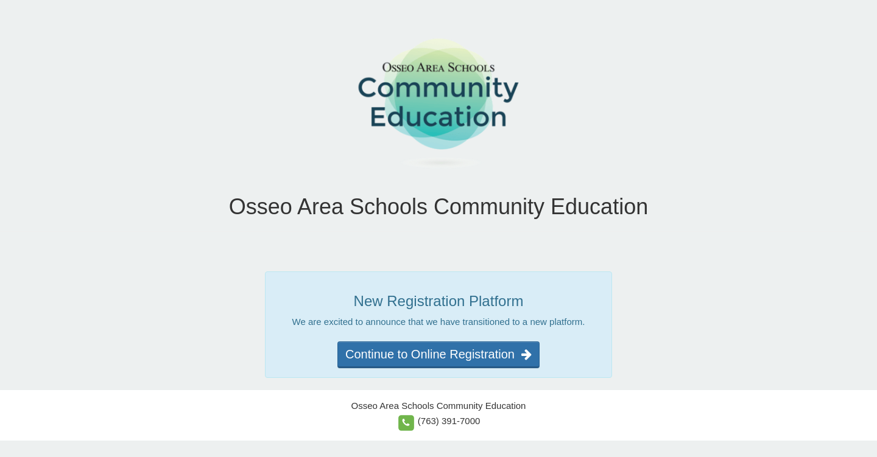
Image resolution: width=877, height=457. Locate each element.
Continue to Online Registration (438, 354)
